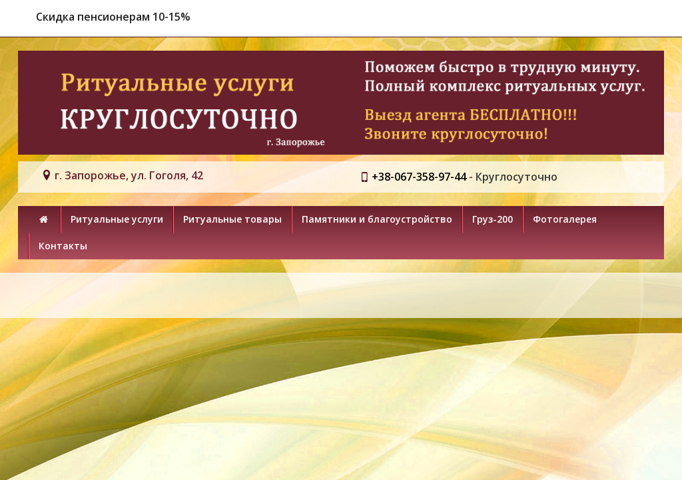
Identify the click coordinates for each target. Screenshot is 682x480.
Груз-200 (492, 219)
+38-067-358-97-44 (419, 176)
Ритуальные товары (232, 219)
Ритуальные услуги (117, 219)
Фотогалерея (565, 219)
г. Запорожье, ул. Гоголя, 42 (129, 175)
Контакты (63, 245)
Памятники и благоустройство (377, 219)
